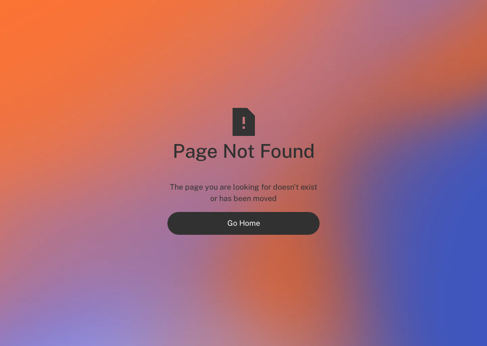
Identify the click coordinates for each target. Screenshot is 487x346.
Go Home (243, 223)
